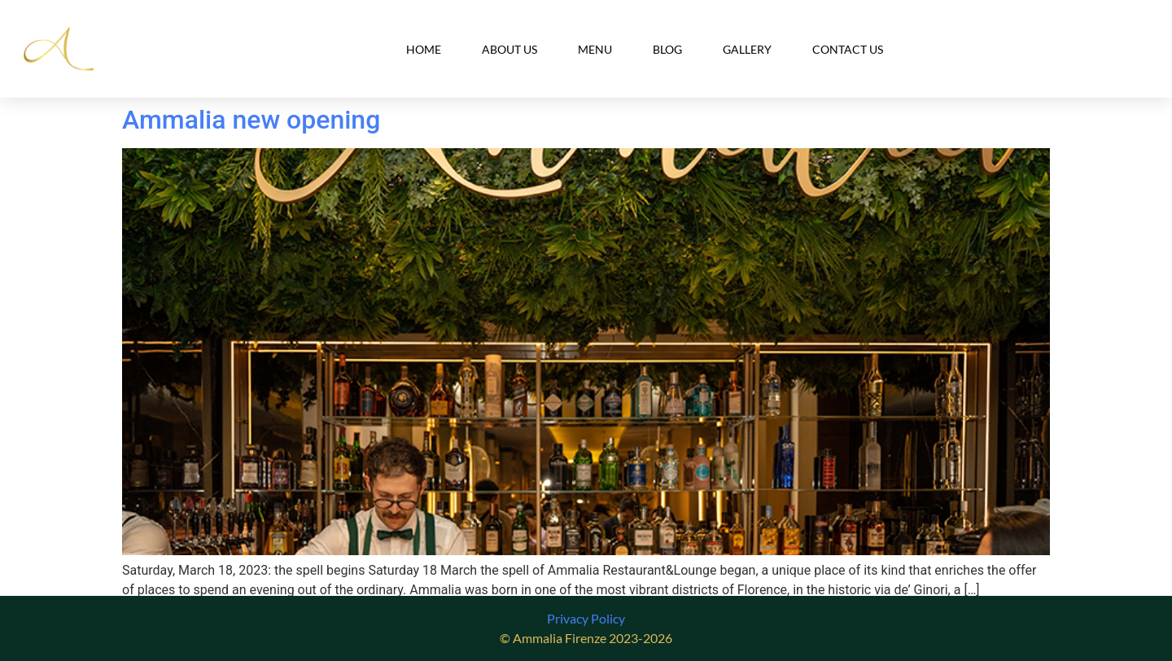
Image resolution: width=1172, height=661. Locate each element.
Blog (667, 49)
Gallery (747, 49)
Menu (595, 49)
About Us (509, 49)
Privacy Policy (586, 618)
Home (423, 49)
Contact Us (847, 49)
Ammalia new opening (251, 119)
